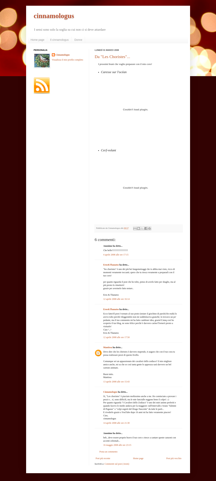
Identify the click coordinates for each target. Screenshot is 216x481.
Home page (37, 39)
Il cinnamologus (59, 39)
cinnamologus (54, 16)
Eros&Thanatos (111, 264)
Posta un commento (109, 451)
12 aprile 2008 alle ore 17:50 (116, 337)
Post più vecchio (173, 458)
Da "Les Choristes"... (112, 56)
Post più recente (103, 458)
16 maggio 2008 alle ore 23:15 (117, 445)
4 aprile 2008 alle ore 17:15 (115, 254)
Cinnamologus (110, 392)
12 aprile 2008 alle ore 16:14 (116, 299)
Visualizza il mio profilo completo (67, 59)
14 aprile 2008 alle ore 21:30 (116, 423)
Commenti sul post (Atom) (116, 464)
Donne (78, 39)
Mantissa (107, 347)
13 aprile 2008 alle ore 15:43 (116, 381)
